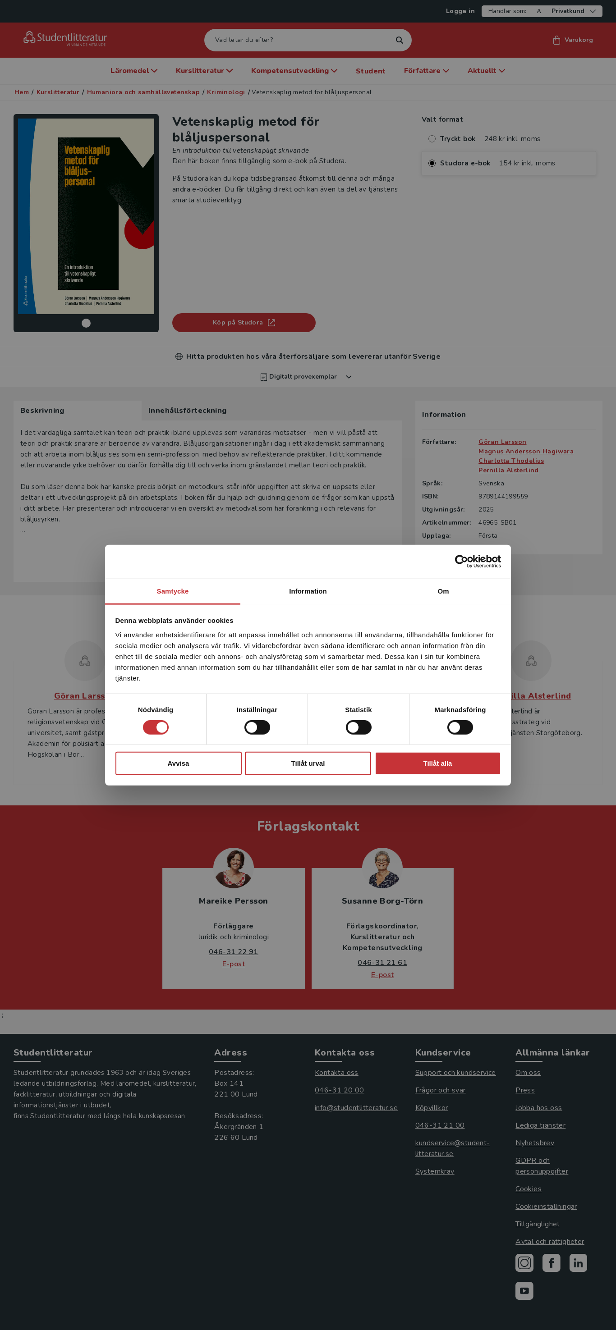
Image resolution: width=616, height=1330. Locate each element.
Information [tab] (308, 590)
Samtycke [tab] (173, 590)
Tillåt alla (437, 763)
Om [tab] (443, 590)
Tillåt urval (308, 763)
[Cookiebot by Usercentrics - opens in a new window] (461, 561)
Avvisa (178, 763)
